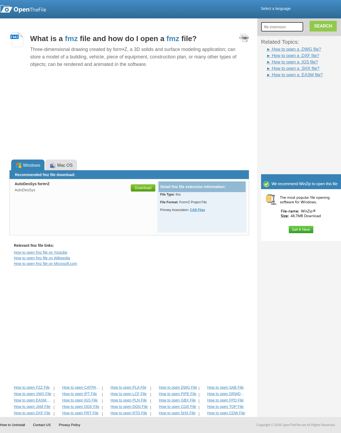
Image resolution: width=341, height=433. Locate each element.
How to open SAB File (225, 387)
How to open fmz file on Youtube (40, 252)
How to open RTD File (129, 413)
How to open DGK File (80, 406)
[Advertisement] (293, 90)
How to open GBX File (177, 400)
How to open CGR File (177, 406)
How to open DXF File (32, 413)
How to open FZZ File (32, 387)
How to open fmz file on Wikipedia (42, 258)
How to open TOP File (225, 406)
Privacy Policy (69, 425)
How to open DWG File (178, 387)
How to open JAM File (32, 406)
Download (143, 188)
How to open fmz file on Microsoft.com (45, 263)
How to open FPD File (225, 400)
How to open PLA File (129, 387)
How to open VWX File (32, 394)
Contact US (42, 425)
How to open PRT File (80, 413)
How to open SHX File (177, 413)
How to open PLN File (129, 400)
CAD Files (197, 210)
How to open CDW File (226, 413)
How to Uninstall (12, 425)
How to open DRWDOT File (226, 394)
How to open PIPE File (177, 394)
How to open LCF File (129, 394)
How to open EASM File (33, 400)
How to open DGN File (129, 406)
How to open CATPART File (81, 387)
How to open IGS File (80, 400)
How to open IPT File (79, 394)
